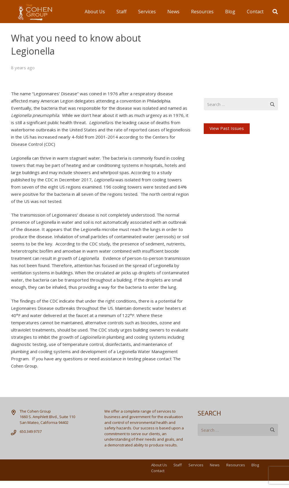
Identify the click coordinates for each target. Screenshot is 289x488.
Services (195, 464)
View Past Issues (227, 128)
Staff (177, 464)
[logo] (32, 12)
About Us (159, 464)
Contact (157, 470)
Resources (235, 464)
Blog (255, 464)
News (215, 464)
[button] (275, 11)
